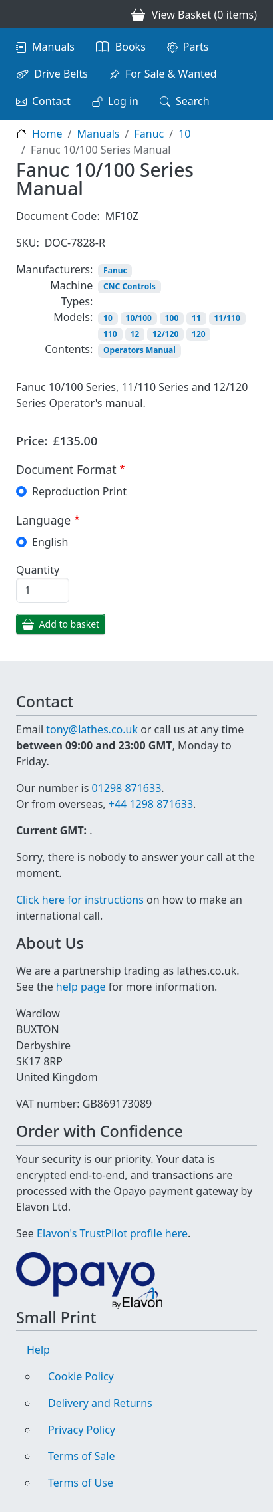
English (50, 542)
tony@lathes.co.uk (92, 729)
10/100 (139, 318)
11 (196, 318)
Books (130, 46)
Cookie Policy (81, 1376)
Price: (32, 441)
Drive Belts (61, 73)
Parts (196, 46)
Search (193, 101)
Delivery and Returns (100, 1403)
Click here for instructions (80, 899)
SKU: (27, 242)
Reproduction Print (79, 491)
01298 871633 (126, 788)
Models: (73, 317)
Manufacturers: (54, 269)
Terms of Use (80, 1482)
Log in (123, 101)
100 (172, 318)
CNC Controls (129, 286)
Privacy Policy (81, 1429)
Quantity (37, 570)
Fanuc (149, 133)
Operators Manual (139, 350)
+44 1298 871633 (151, 804)
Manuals (53, 46)
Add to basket (69, 624)
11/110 (227, 318)
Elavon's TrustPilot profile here (112, 1233)
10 (184, 133)
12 (134, 334)
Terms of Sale (81, 1456)
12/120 (165, 334)
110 (110, 334)
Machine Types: (71, 293)
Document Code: (58, 216)
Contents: (69, 349)
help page (81, 986)
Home (47, 133)
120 (199, 334)
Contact (51, 101)
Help (38, 1349)
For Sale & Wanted (171, 73)
